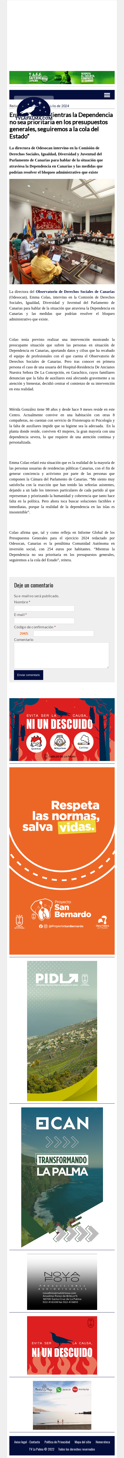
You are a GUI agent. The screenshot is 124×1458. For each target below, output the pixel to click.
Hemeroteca (103, 1442)
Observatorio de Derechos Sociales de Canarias (75, 292)
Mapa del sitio (83, 1442)
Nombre (21, 602)
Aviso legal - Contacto (27, 1442)
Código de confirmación (34, 627)
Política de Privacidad (57, 1442)
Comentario (24, 639)
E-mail (19, 614)
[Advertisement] (62, 38)
